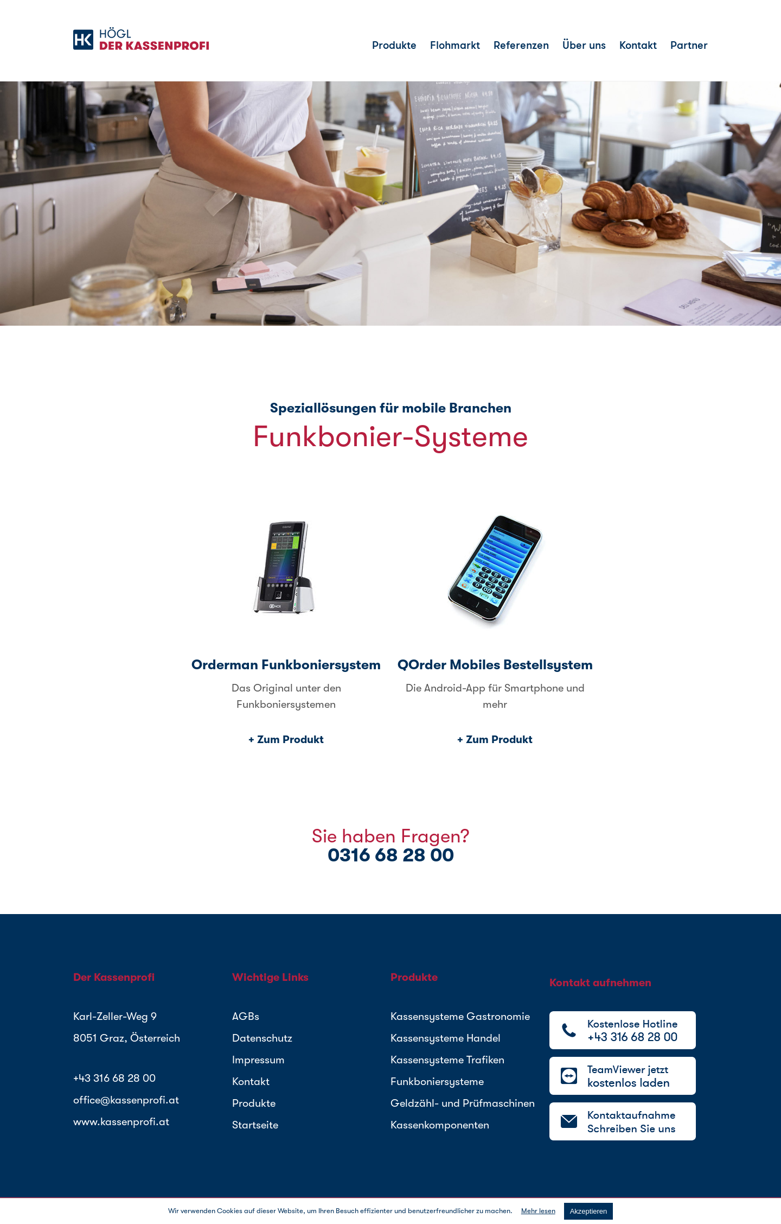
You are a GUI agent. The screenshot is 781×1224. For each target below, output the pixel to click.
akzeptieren (588, 1211)
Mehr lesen (538, 1211)
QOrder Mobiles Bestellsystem (495, 665)
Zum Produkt (290, 739)
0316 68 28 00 (390, 855)
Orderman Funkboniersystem (286, 665)
